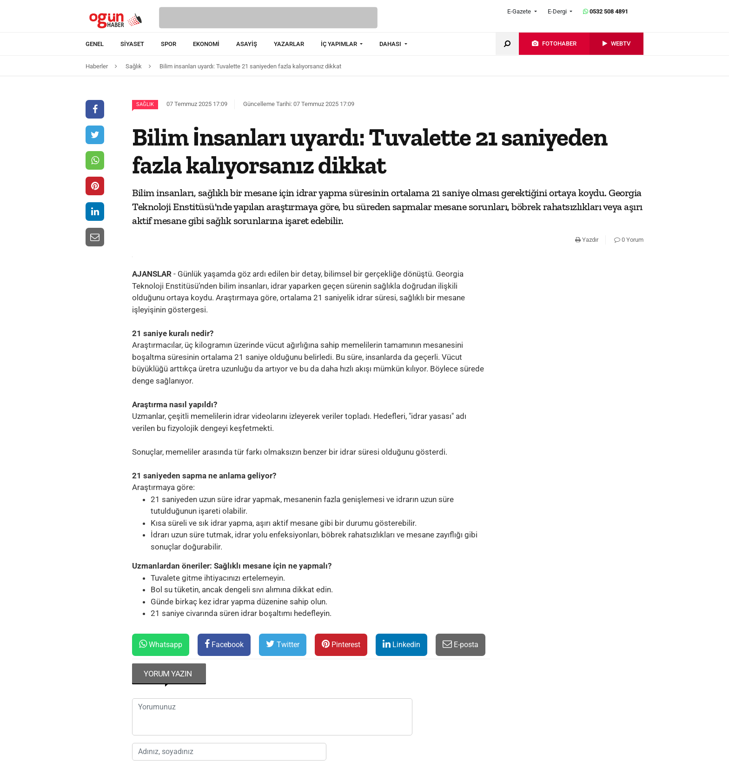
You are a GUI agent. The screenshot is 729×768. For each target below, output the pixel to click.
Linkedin (401, 644)
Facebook (224, 644)
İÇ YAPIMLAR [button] (339, 43)
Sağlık (145, 104)
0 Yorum (628, 239)
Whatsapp (160, 644)
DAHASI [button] (391, 43)
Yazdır (586, 239)
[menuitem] (103, 44)
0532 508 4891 (605, 11)
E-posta (460, 644)
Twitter (282, 644)
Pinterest (341, 644)
